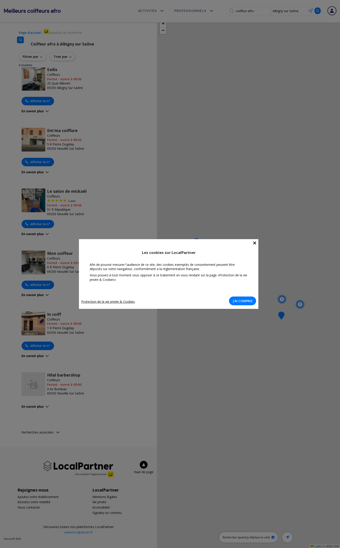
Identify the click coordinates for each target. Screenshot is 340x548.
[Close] (256, 243)
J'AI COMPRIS (244, 301)
